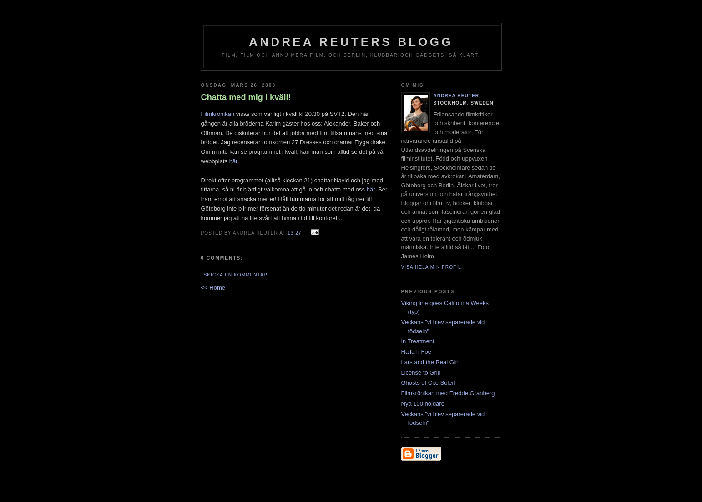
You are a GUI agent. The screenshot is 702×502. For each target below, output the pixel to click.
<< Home (213, 287)
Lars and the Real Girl (430, 362)
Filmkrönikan (218, 113)
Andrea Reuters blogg (351, 42)
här (233, 161)
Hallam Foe (416, 351)
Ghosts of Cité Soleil (428, 382)
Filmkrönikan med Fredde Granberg (448, 393)
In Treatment (417, 341)
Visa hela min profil (431, 267)
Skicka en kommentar (236, 274)
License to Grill (420, 372)
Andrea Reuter (457, 95)
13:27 (294, 233)
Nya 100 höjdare (422, 403)
